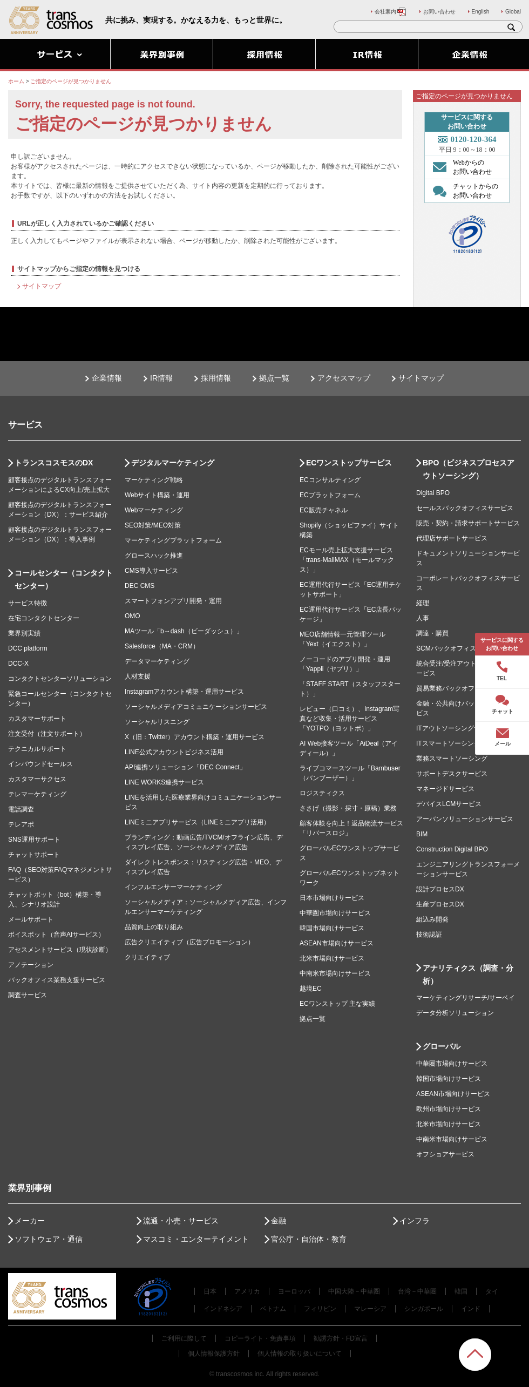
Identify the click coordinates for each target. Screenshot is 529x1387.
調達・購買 (432, 633)
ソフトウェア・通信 (49, 1239)
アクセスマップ (343, 378)
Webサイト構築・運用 (157, 495)
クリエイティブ (147, 957)
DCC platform (28, 648)
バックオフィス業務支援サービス (56, 980)
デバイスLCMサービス (448, 804)
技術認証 (429, 934)
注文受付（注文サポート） (47, 734)
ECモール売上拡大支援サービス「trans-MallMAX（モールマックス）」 (347, 559)
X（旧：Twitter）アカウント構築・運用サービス (194, 737)
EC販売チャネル (324, 510)
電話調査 (21, 809)
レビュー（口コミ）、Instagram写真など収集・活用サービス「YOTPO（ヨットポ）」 (349, 718)
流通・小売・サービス (181, 1220)
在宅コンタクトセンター (43, 618)
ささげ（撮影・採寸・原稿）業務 (348, 808)
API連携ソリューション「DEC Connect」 (185, 767)
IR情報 (161, 378)
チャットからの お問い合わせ (463, 190)
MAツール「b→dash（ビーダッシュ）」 (184, 631)
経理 (422, 603)
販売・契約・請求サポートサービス (468, 523)
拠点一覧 (274, 378)
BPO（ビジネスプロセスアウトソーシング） (468, 469)
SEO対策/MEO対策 (153, 525)
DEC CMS (139, 586)
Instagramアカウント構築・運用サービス (184, 691)
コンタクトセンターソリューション (60, 678)
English (481, 12)
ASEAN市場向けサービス (337, 943)
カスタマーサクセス (37, 779)
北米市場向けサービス (332, 958)
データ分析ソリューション (455, 1013)
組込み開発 (432, 919)
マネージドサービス (445, 789)
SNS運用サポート (34, 839)
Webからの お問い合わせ (460, 166)
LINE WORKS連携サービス (164, 782)
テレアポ (21, 824)
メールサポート (30, 919)
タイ (491, 1291)
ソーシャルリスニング (157, 722)
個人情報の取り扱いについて (299, 1353)
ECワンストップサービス (349, 462)
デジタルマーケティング (172, 462)
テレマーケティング (37, 794)
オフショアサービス (445, 1154)
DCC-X (18, 663)
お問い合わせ (439, 12)
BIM (422, 834)
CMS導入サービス (151, 570)
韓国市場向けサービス (332, 928)
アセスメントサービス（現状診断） (60, 949)
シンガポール (423, 1308)
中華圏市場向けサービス (335, 913)
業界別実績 (24, 633)
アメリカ (247, 1291)
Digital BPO (433, 493)
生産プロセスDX (440, 904)
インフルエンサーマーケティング (173, 887)
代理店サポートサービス (451, 538)
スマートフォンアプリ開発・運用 (173, 601)
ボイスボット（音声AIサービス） (56, 934)
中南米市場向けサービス (335, 973)
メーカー (30, 1220)
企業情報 (107, 378)
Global (513, 12)
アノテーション (30, 965)
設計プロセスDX (440, 889)
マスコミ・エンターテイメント (196, 1239)
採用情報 (216, 378)
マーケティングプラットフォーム (173, 540)
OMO (132, 616)
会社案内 (391, 12)
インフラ (414, 1220)
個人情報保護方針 (214, 1353)
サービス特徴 (27, 603)
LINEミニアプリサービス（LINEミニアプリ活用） (197, 822)
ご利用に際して (184, 1338)
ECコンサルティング (330, 480)
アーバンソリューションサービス (464, 819)
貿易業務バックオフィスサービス (464, 688)
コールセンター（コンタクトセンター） (64, 579)
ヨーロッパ (294, 1291)
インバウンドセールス (40, 764)
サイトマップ (41, 286)
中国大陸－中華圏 (354, 1291)
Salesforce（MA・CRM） (162, 646)
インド (470, 1308)
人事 (422, 618)
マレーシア (370, 1308)
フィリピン (320, 1308)
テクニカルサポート (37, 749)
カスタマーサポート (37, 718)
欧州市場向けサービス (448, 1109)
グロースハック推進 (154, 555)
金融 (278, 1220)
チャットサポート (34, 854)
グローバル (441, 1046)
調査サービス (27, 995)
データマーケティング (157, 661)
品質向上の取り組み (154, 927)
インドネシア (223, 1308)
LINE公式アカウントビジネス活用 (174, 752)
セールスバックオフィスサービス (464, 508)
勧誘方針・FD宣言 (341, 1338)
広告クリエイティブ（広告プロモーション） (189, 942)
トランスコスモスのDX (54, 462)
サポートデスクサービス (451, 773)
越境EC (311, 988)
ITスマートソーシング (448, 743)
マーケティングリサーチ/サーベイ (465, 998)
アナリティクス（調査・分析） (468, 974)
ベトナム (273, 1308)
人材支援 (138, 676)
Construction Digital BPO (452, 849)
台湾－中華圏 (417, 1291)
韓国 (461, 1291)
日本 (210, 1291)
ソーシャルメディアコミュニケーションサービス (196, 707)
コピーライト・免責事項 (260, 1338)
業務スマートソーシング (451, 758)
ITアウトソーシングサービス (458, 728)
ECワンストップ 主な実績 (337, 1003)
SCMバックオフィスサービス (459, 648)
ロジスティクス (322, 793)
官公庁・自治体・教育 (309, 1239)
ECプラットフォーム (330, 495)
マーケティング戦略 (154, 480)
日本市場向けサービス (332, 898)
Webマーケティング (154, 510)
